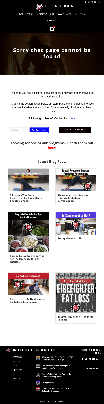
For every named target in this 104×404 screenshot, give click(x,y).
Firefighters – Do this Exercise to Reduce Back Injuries (27, 300)
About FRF (17, 370)
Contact (84, 14)
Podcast (29, 14)
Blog (21, 14)
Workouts (17, 357)
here (72, 118)
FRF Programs (41, 14)
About (69, 14)
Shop (52, 14)
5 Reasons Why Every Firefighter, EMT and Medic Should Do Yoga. (26, 197)
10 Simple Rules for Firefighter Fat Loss (75, 318)
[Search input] (18, 129)
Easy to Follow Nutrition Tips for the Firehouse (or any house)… (27, 258)
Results (60, 14)
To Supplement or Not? (71, 238)
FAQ (76, 14)
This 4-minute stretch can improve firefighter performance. (73, 197)
